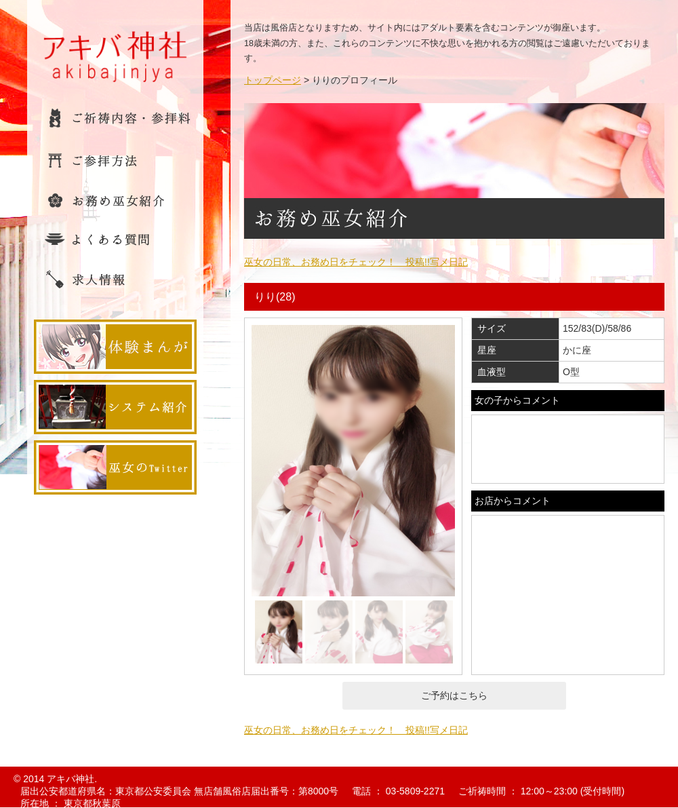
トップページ (272, 80)
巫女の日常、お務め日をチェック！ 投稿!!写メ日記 (356, 261)
